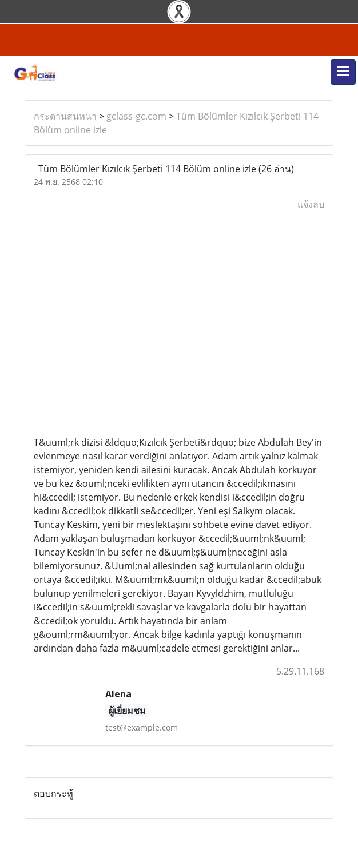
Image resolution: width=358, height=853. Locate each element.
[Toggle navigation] (343, 72)
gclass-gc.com (136, 116)
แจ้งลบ (310, 204)
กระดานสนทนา (65, 116)
